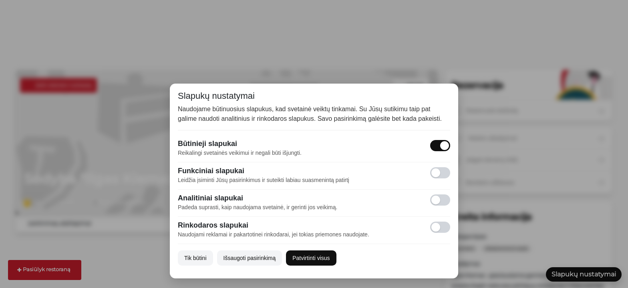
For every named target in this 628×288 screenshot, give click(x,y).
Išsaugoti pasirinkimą (249, 258)
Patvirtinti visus (311, 258)
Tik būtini (195, 258)
